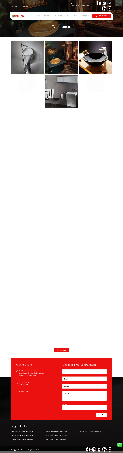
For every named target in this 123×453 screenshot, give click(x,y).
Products (59, 16)
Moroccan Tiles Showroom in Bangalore (24, 431)
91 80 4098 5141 (24, 384)
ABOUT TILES (47, 16)
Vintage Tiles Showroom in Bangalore (57, 431)
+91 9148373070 (24, 382)
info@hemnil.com (24, 391)
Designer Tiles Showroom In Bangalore (91, 431)
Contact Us (84, 16)
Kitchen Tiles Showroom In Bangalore (57, 435)
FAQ (75, 16)
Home (38, 16)
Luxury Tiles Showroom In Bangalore (56, 439)
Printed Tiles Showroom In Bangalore (23, 439)
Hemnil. (25, 449)
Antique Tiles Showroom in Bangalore (23, 435)
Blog (69, 16)
